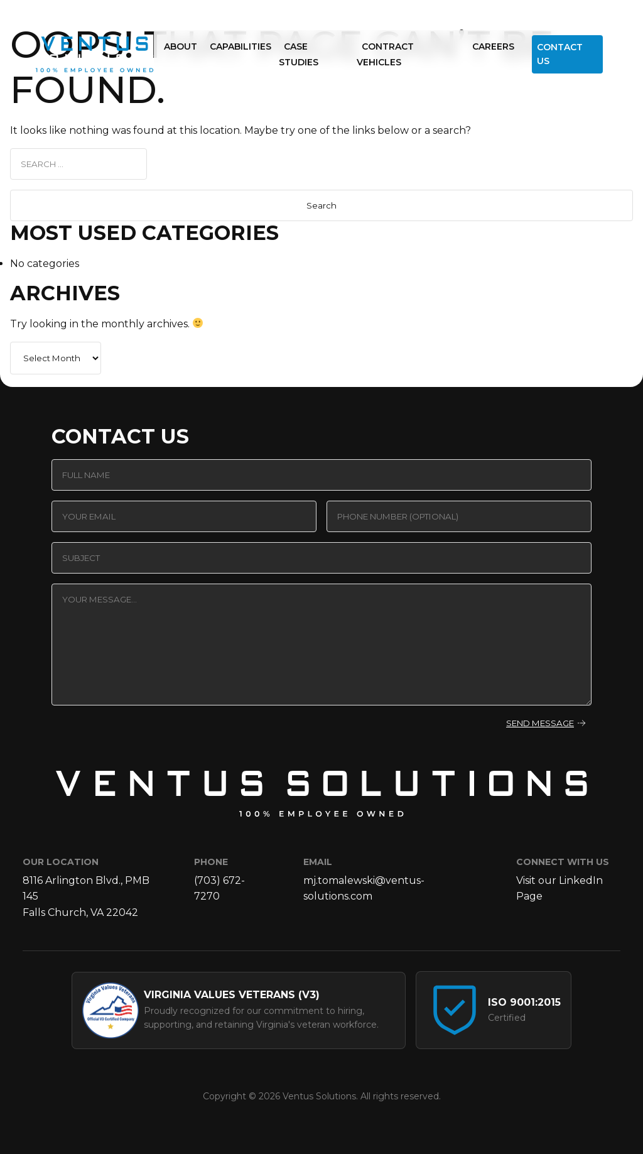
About (180, 46)
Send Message (540, 723)
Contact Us (560, 54)
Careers (493, 46)
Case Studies (298, 54)
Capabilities (240, 46)
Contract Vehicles (385, 54)
